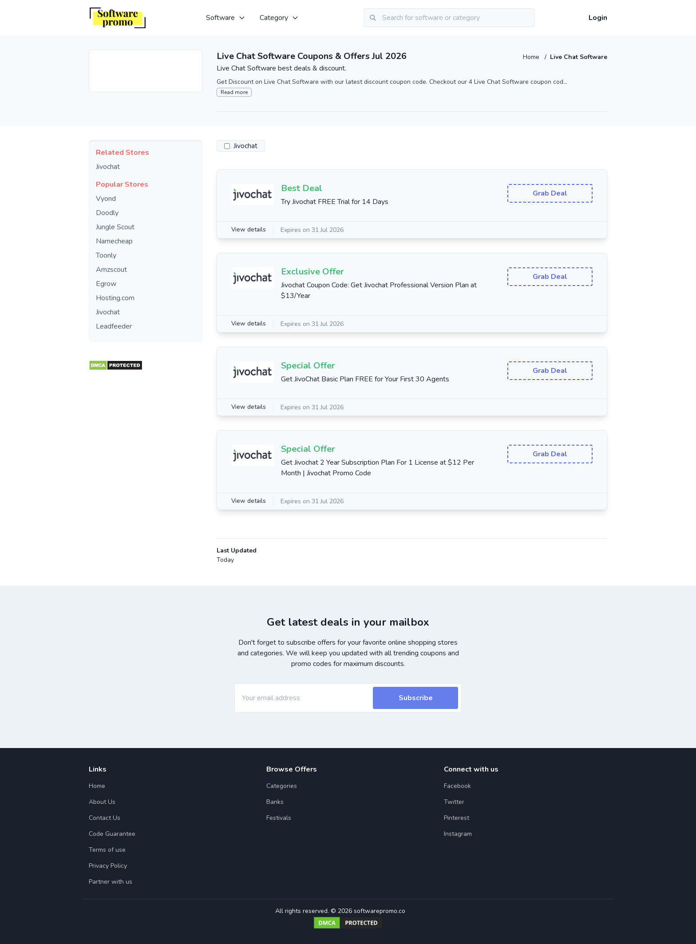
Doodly (107, 213)
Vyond (106, 199)
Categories (281, 786)
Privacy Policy (108, 866)
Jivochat (108, 167)
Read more (234, 92)
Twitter (454, 802)
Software (225, 18)
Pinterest (456, 818)
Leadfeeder (114, 326)
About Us (102, 802)
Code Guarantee (112, 834)
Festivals (278, 818)
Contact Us (104, 818)
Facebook (457, 786)
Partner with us (110, 881)
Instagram (458, 834)
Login (598, 18)
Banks (275, 802)
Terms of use (107, 850)
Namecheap (114, 241)
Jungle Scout (115, 227)
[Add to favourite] (195, 57)
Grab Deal (550, 194)
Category (279, 18)
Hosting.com (115, 298)
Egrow (106, 284)
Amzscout (111, 269)
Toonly (106, 255)
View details (249, 230)
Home (532, 57)
